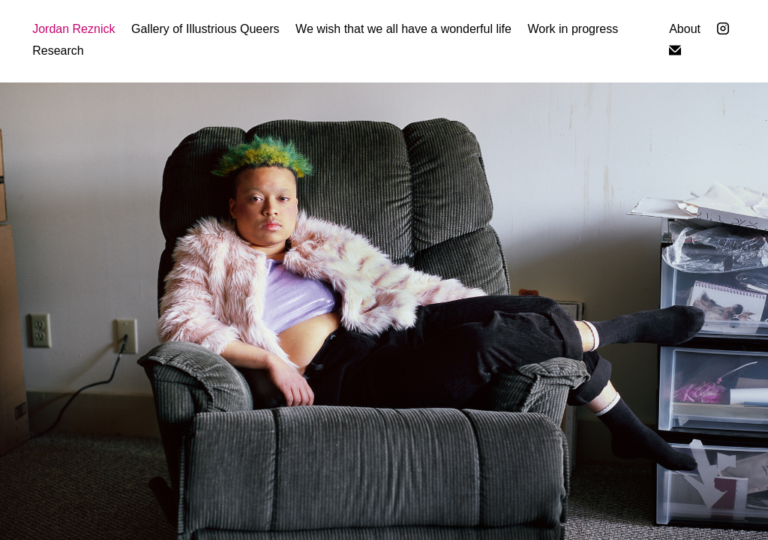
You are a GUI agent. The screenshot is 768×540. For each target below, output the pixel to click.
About (684, 28)
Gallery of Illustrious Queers (205, 28)
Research (57, 50)
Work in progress (573, 28)
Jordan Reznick (73, 28)
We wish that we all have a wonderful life (404, 28)
